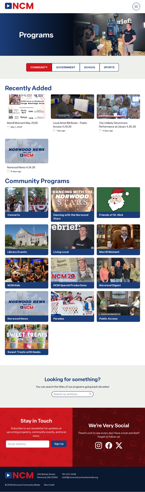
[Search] (69, 394)
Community (39, 67)
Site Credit (49, 484)
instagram (99, 445)
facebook (109, 445)
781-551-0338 (69, 474)
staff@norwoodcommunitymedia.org (80, 477)
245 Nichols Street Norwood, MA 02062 (47, 476)
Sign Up (59, 443)
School (89, 67)
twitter (119, 445)
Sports (109, 67)
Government (65, 67)
